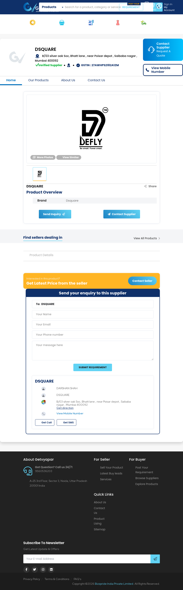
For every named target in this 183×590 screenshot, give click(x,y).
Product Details (42, 255)
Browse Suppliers (147, 478)
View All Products (147, 238)
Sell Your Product (111, 467)
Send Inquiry (54, 214)
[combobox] (53, 7)
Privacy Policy (31, 579)
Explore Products (147, 484)
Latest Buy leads (111, 473)
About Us (68, 80)
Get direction (65, 408)
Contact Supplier (122, 214)
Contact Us (96, 80)
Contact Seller (142, 281)
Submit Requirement (93, 367)
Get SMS (66, 422)
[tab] (39, 174)
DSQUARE (45, 49)
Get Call (45, 422)
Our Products (38, 80)
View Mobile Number (69, 413)
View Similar (69, 157)
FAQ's (77, 579)
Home (11, 80)
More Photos (43, 157)
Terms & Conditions (57, 579)
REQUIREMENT (131, 6)
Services (106, 479)
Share (150, 186)
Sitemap (100, 529)
